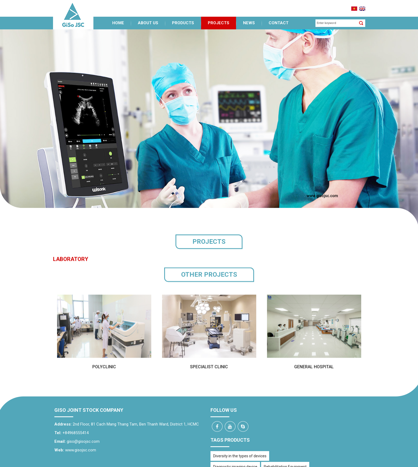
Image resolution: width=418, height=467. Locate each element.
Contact (279, 19)
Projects (218, 19)
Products (183, 19)
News (249, 19)
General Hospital (314, 367)
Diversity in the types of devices (239, 452)
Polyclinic (104, 367)
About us (148, 19)
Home (118, 19)
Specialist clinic (209, 367)
